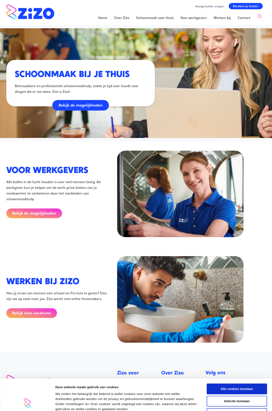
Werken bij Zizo (173, 393)
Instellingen (227, 369)
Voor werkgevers (130, 388)
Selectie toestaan (237, 324)
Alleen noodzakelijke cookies (237, 336)
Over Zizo (168, 382)
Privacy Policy (172, 399)
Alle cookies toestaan (237, 311)
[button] (246, 6)
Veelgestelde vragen (177, 388)
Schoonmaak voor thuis (136, 382)
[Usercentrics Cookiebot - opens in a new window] (27, 369)
